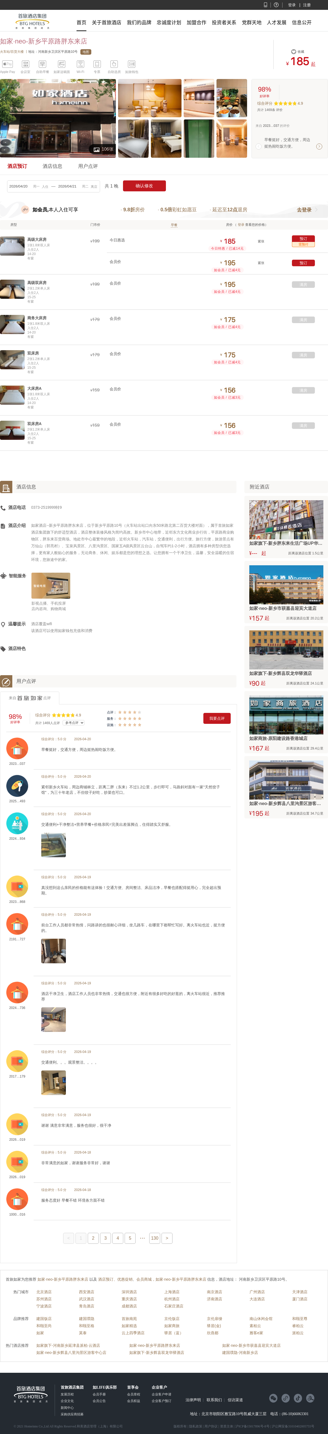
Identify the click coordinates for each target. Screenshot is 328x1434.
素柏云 (255, 1326)
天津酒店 (300, 1292)
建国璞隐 (86, 1318)
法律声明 (193, 1400)
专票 (97, 72)
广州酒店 (257, 1292)
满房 (303, 284)
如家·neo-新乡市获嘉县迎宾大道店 (251, 1345)
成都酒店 (129, 1306)
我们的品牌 (139, 22)
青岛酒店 (86, 1306)
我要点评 (217, 718)
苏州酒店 (44, 1299)
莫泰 (83, 1333)
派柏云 (298, 1333)
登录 (292, 5)
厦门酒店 (300, 1299)
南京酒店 (214, 1292)
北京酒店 (44, 1292)
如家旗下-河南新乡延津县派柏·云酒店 (68, 1345)
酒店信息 (52, 166)
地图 (86, 52)
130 (155, 1238)
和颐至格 (86, 1326)
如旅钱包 (131, 72)
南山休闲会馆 (261, 1318)
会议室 (25, 72)
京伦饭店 (172, 1318)
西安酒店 (86, 1292)
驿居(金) (214, 1326)
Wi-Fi (80, 72)
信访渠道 (235, 1400)
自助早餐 (42, 72)
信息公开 (302, 22)
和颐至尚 (44, 1326)
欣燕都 (212, 1333)
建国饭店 (44, 1318)
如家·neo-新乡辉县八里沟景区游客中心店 (71, 1352)
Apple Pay (7, 72)
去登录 (304, 209)
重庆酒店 (129, 1299)
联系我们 (214, 1400)
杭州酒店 (172, 1299)
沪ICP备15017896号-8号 (252, 1426)
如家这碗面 (62, 72)
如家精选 (129, 1326)
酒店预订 (17, 166)
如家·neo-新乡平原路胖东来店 (154, 1345)
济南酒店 (214, 1299)
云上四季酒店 (133, 1333)
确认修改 (144, 185)
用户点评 (88, 166)
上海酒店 (172, 1292)
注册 (307, 5)
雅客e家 (256, 1333)
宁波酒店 (44, 1306)
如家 (40, 1333)
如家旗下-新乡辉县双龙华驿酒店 (156, 1352)
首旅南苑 (129, 1318)
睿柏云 (298, 1326)
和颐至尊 (300, 1318)
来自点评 (30, 698)
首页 (81, 22)
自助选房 (114, 72)
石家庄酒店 (173, 1306)
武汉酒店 (86, 1299)
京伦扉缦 (214, 1318)
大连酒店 (257, 1299)
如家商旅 (172, 1326)
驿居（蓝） (173, 1333)
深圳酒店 (129, 1292)
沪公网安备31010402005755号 (293, 1426)
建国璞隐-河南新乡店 (240, 1352)
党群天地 (252, 22)
